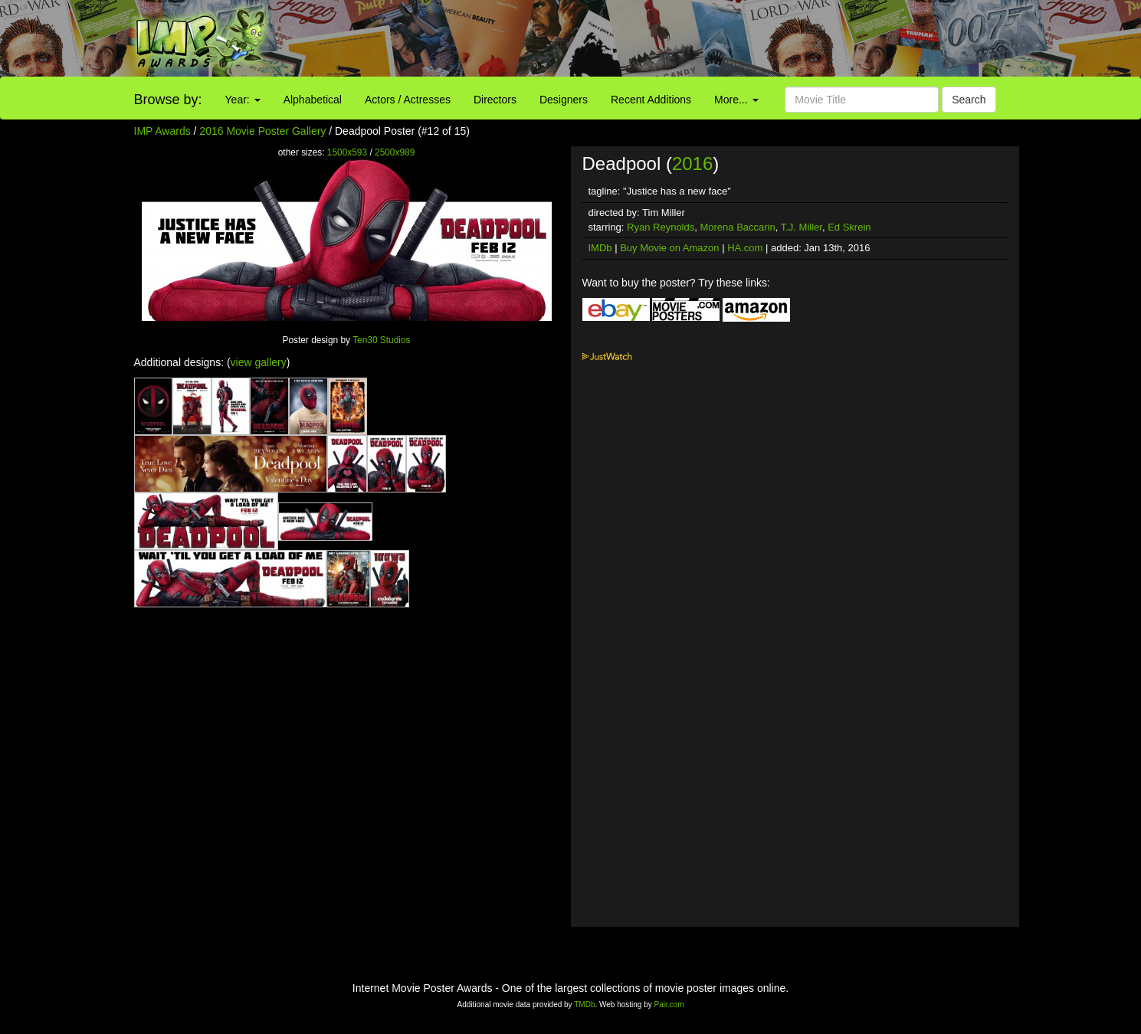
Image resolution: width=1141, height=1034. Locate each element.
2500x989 (395, 152)
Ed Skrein (849, 227)
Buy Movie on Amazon (669, 248)
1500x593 (347, 152)
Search (968, 99)
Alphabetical (313, 99)
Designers (563, 99)
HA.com (744, 248)
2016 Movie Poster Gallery (262, 131)
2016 (692, 163)
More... (736, 99)
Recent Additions (651, 99)
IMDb (600, 248)
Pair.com (669, 1004)
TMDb (584, 1004)
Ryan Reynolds (660, 227)
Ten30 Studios (381, 340)
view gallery (259, 362)
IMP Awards (162, 131)
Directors (495, 99)
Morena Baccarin (737, 227)
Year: (243, 99)
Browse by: (168, 99)
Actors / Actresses (408, 99)
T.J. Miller (801, 227)
